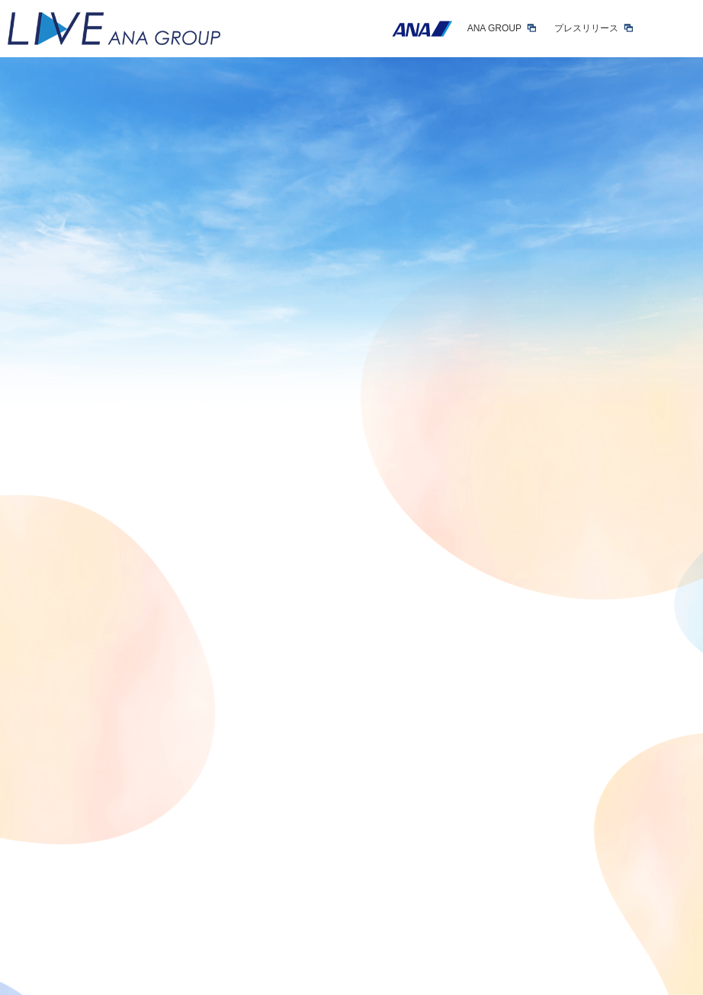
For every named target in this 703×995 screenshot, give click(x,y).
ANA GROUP (494, 28)
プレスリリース (586, 28)
